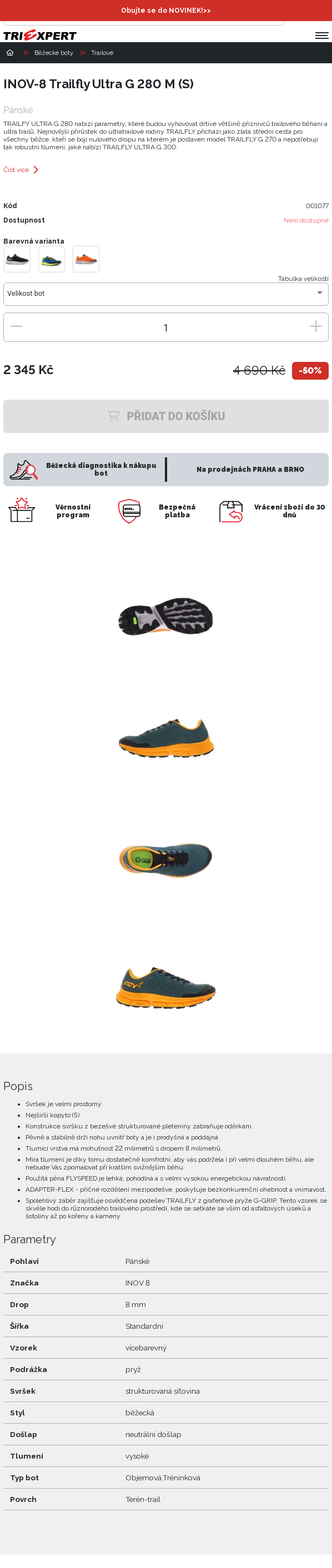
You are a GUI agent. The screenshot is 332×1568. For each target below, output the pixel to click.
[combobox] (166, 297)
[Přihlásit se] (295, 14)
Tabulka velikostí (303, 279)
